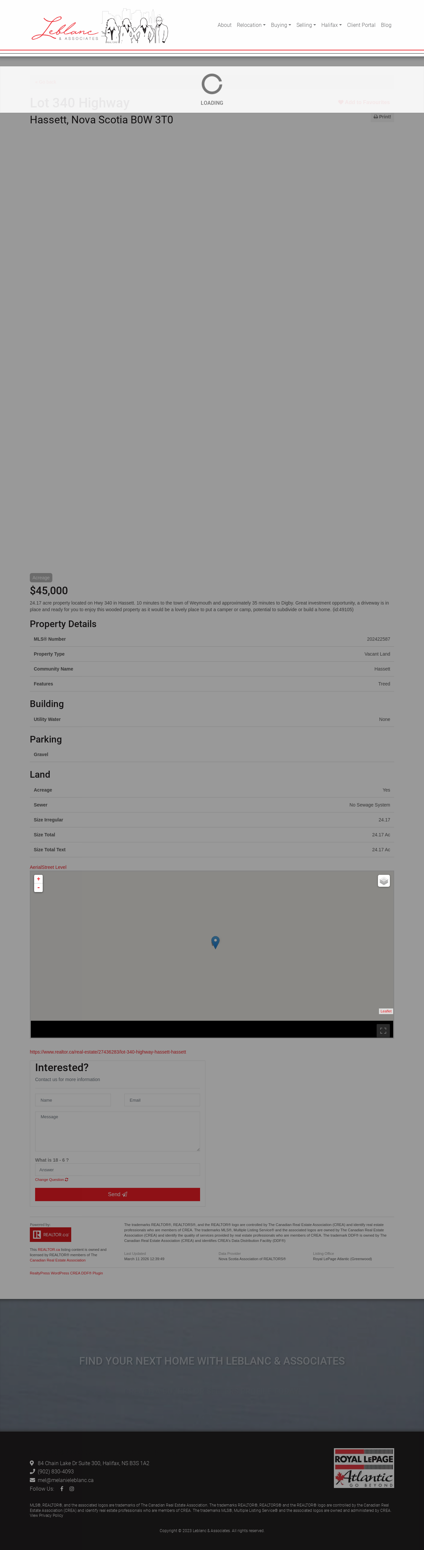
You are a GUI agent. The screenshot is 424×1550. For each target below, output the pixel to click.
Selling (304, 24)
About (225, 24)
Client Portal (361, 24)
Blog (386, 24)
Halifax (329, 24)
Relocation (249, 24)
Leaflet (386, 1011)
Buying (279, 24)
